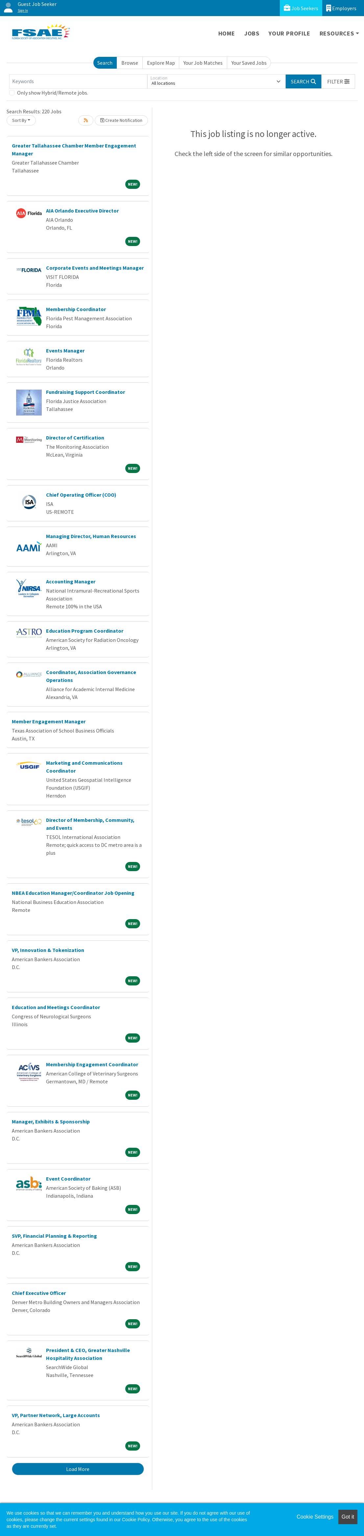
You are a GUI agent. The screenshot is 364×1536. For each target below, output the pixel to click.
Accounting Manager (70, 581)
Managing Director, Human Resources (91, 536)
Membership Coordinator (76, 309)
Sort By (19, 120)
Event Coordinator (68, 1178)
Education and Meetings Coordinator (56, 1007)
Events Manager (65, 350)
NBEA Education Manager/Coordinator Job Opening (73, 893)
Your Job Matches (203, 62)
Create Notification (121, 120)
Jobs (251, 33)
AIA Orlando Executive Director (82, 210)
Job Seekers (301, 8)
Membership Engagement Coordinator (92, 1064)
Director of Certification (75, 437)
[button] (338, 81)
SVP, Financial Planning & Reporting (54, 1235)
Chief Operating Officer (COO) (81, 494)
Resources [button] (337, 33)
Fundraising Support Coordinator (85, 392)
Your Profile (289, 33)
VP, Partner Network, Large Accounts (56, 1415)
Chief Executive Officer (39, 1293)
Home (226, 33)
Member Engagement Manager (48, 721)
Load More (77, 1469)
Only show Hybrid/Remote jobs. (52, 92)
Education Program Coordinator (84, 630)
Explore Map (161, 62)
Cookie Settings (315, 1517)
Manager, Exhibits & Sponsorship (51, 1121)
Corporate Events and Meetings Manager (95, 267)
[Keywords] (78, 81)
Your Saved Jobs (249, 62)
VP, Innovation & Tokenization (48, 950)
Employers (341, 8)
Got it (348, 1517)
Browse (129, 62)
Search (104, 62)
